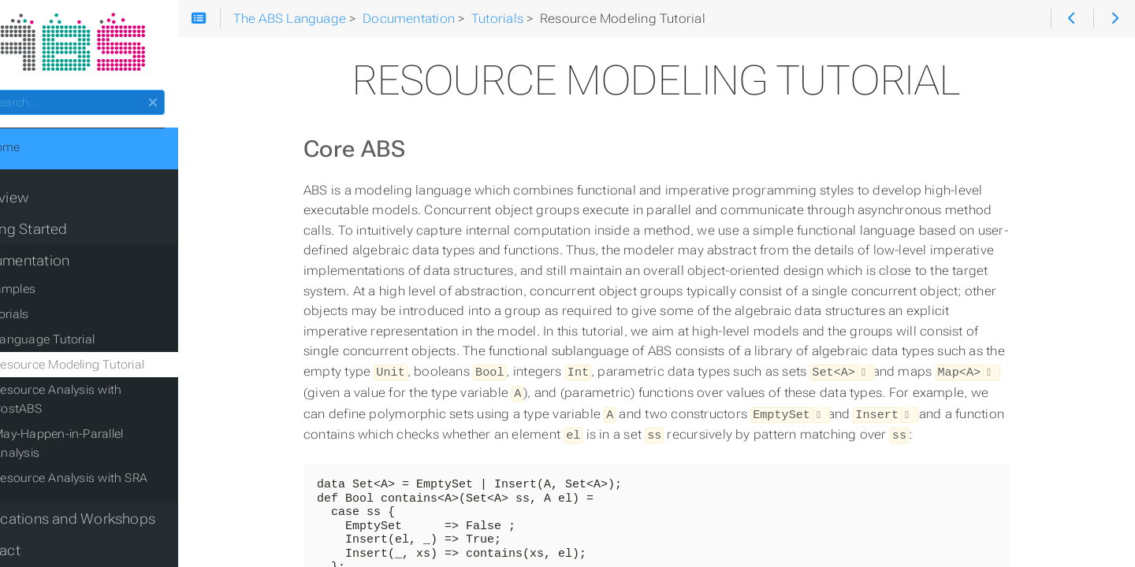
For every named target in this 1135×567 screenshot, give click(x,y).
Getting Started (62, 234)
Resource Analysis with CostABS (128, 394)
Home (39, 152)
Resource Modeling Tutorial (113, 369)
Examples (52, 294)
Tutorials (49, 319)
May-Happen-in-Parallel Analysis (128, 420)
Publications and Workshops (106, 486)
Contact (39, 517)
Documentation (63, 265)
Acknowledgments (74, 549)
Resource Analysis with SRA (115, 445)
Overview (43, 202)
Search (13, 94)
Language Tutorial (89, 344)
